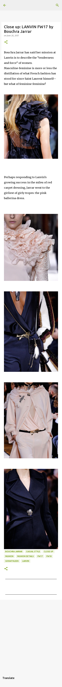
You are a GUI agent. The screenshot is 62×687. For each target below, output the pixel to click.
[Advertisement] (31, 635)
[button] (6, 42)
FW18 (49, 556)
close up (48, 551)
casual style (33, 551)
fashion (9, 556)
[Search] (57, 5)
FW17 (40, 556)
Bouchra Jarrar (13, 551)
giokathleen (12, 561)
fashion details (25, 556)
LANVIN (25, 561)
